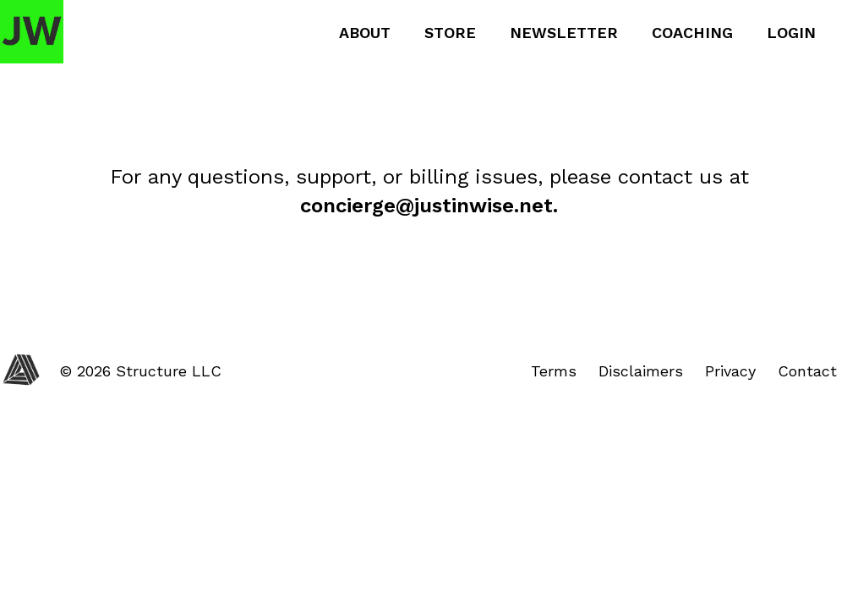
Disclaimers (640, 371)
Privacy (730, 371)
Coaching (692, 32)
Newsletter (564, 32)
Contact (807, 371)
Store (450, 32)
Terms (554, 371)
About (365, 32)
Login (791, 32)
